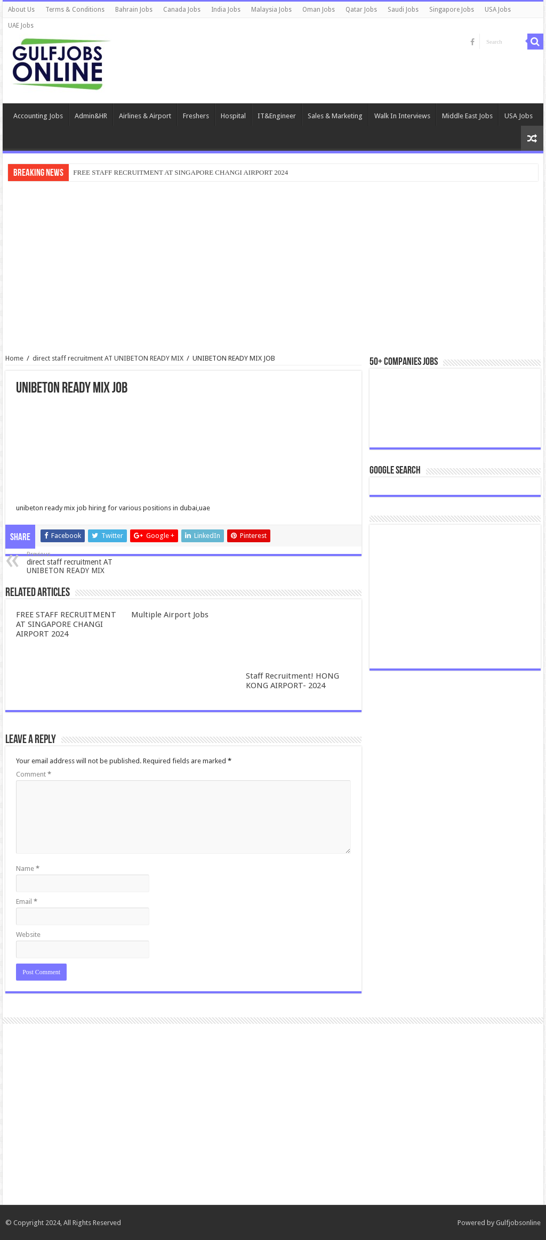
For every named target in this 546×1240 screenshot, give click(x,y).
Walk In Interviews (402, 116)
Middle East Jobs (467, 116)
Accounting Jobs (38, 116)
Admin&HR (91, 116)
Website (28, 935)
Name (27, 868)
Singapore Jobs (451, 9)
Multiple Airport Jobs (169, 614)
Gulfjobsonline (518, 1223)
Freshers (196, 116)
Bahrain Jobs (133, 9)
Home (14, 358)
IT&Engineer (277, 116)
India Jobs (225, 9)
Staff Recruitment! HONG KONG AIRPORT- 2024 (292, 680)
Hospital (233, 116)
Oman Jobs (318, 9)
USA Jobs (498, 9)
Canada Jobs (181, 9)
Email (26, 901)
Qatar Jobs (361, 9)
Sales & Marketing (335, 116)
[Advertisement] (273, 269)
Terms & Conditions (75, 9)
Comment (33, 774)
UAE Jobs (21, 25)
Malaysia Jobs (271, 9)
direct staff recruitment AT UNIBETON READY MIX (108, 358)
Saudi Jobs (403, 9)
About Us (21, 9)
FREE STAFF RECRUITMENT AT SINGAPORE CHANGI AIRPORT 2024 (180, 172)
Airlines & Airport (145, 116)
